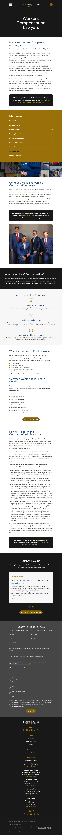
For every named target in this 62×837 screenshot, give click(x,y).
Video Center (31, 753)
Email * (33, 638)
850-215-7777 (31, 730)
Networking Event (16, 688)
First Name (12, 653)
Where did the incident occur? (39, 662)
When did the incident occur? (16, 662)
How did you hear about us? (16, 678)
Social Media (15, 693)
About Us (31, 738)
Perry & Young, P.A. (16, 452)
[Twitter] (27, 814)
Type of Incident (13, 642)
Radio (13, 689)
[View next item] (33, 607)
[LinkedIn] (38, 814)
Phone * (11, 638)
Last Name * (34, 634)
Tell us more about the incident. (17, 667)
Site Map (11, 831)
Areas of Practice (31, 741)
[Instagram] (34, 814)
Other (13, 696)
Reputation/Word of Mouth (18, 691)
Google (13, 686)
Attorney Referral (16, 679)
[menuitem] (31, 121)
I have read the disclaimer (17, 706)
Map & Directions (31, 766)
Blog (31, 747)
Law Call (31, 744)
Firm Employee (15, 684)
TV (12, 694)
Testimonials (31, 750)
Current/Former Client (17, 683)
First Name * (12, 634)
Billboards (14, 681)
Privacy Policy (19, 831)
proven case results (18, 194)
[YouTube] (31, 814)
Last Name (34, 653)
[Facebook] (24, 814)
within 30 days (19, 482)
